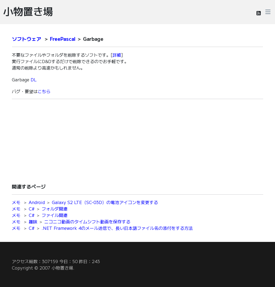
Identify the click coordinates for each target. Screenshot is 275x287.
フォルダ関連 (54, 208)
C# (32, 208)
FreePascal (62, 38)
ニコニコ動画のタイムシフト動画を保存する (87, 221)
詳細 (117, 55)
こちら (44, 91)
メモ (16, 202)
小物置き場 (28, 11)
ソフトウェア (26, 38)
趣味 (33, 221)
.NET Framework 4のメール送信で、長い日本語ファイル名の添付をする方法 (117, 228)
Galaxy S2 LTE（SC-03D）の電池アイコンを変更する (105, 202)
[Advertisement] (137, 141)
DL (34, 79)
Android (37, 202)
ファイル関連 (54, 215)
